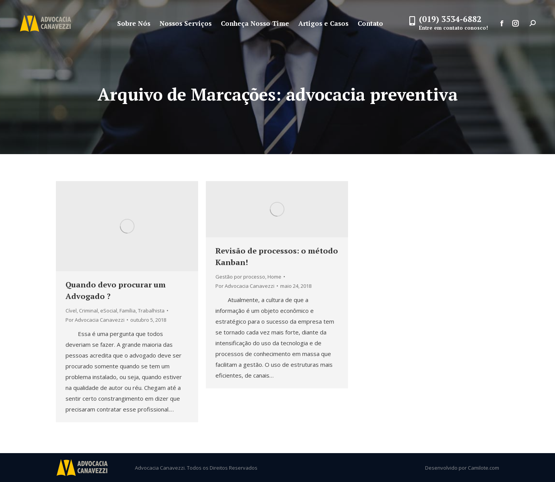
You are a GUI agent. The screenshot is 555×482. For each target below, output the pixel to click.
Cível (71, 310)
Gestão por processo (240, 276)
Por (95, 319)
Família (127, 310)
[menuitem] (133, 23)
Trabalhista (151, 310)
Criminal (88, 310)
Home (274, 276)
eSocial (108, 310)
